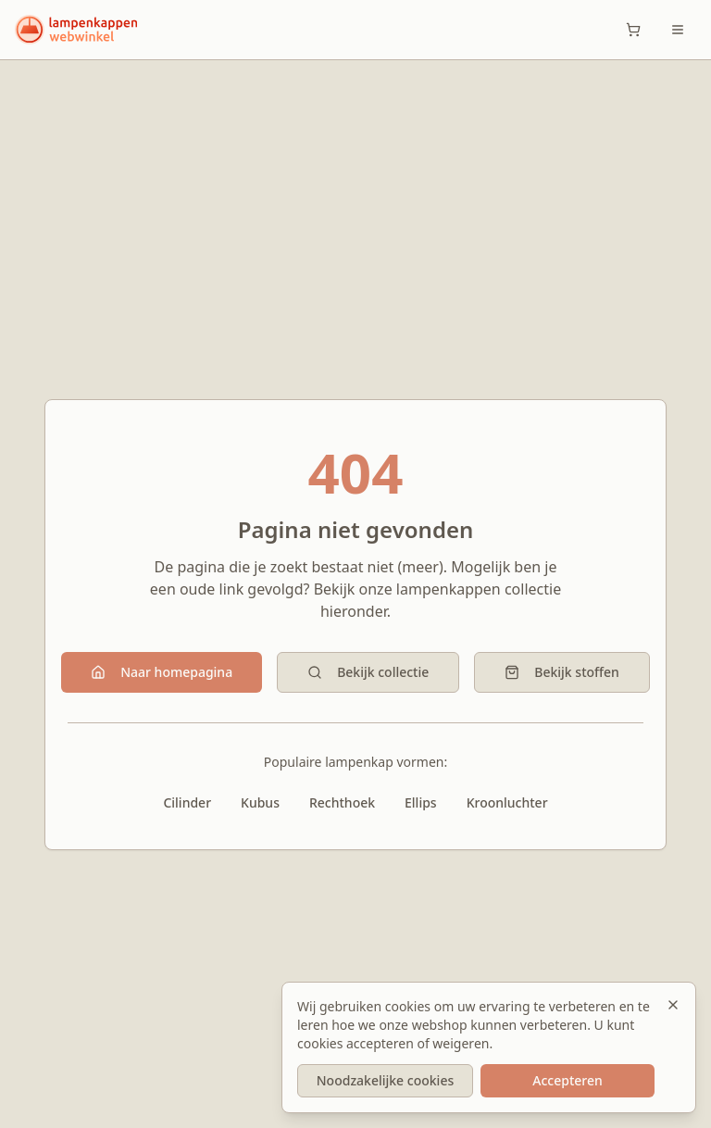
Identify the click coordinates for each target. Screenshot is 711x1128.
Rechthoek (342, 802)
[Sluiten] (673, 1004)
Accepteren (567, 1080)
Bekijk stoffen (562, 672)
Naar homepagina (161, 672)
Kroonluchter (507, 802)
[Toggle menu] (677, 29)
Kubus (260, 802)
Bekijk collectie (368, 672)
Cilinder (187, 802)
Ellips (421, 802)
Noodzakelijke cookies (385, 1080)
